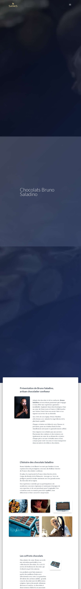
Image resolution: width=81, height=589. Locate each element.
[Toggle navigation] (70, 5)
